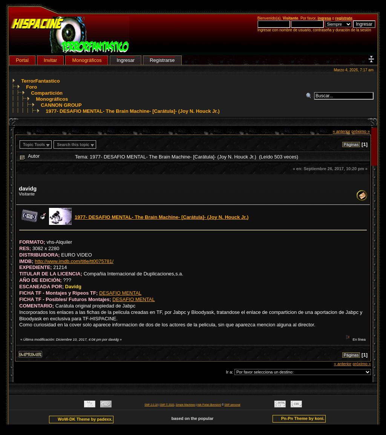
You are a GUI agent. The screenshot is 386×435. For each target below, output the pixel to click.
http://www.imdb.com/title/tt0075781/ (74, 261)
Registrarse (162, 60)
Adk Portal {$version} (209, 404)
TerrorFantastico (40, 81)
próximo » (360, 131)
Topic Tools (34, 144)
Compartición (47, 93)
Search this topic (73, 144)
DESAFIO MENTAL (120, 293)
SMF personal (232, 404)
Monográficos (52, 99)
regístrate (343, 18)
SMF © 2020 (167, 404)
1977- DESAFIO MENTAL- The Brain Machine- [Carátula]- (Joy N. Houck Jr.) (132, 111)
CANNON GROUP (61, 105)
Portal (22, 60)
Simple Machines (185, 404)
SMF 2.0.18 (151, 404)
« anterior (342, 131)
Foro (31, 87)
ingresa (324, 18)
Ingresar (125, 60)
